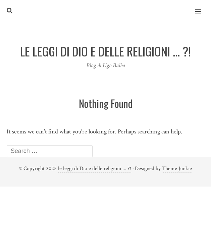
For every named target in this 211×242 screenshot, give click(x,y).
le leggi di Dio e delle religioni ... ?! (94, 168)
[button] (202, 7)
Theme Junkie (177, 168)
